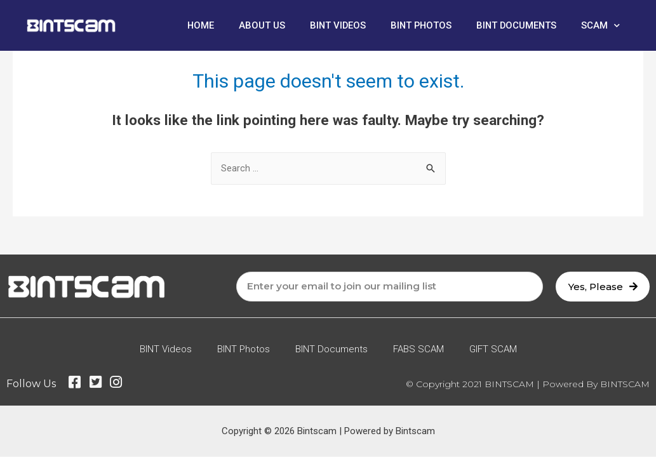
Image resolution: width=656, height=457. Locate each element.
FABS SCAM (418, 349)
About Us (257, 25)
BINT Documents (515, 25)
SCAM (600, 26)
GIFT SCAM (493, 349)
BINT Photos (418, 25)
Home (195, 25)
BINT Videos (333, 25)
